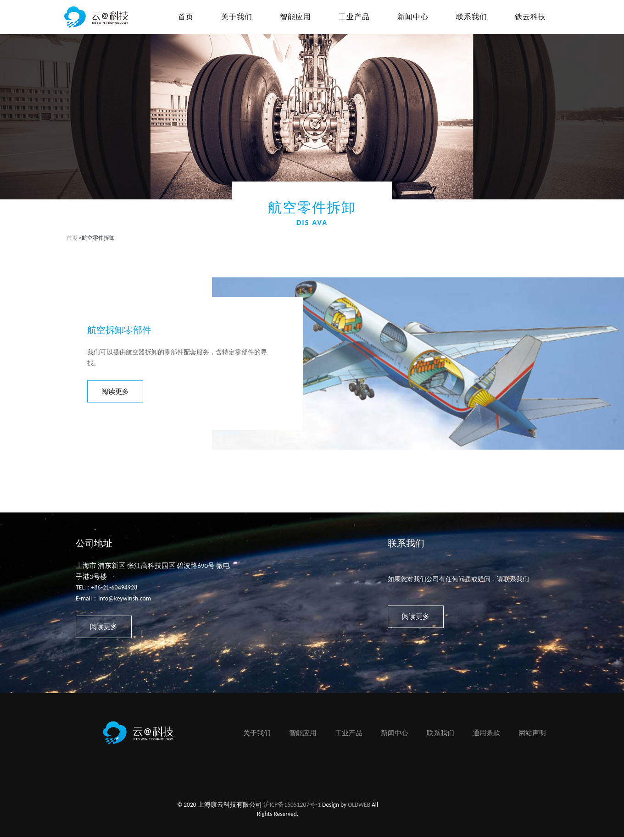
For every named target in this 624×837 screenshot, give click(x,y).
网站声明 (532, 733)
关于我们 (257, 733)
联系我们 (440, 733)
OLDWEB (359, 805)
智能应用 (303, 733)
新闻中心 (394, 733)
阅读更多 (115, 391)
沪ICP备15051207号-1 (292, 805)
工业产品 (348, 733)
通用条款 (486, 733)
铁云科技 (530, 16)
